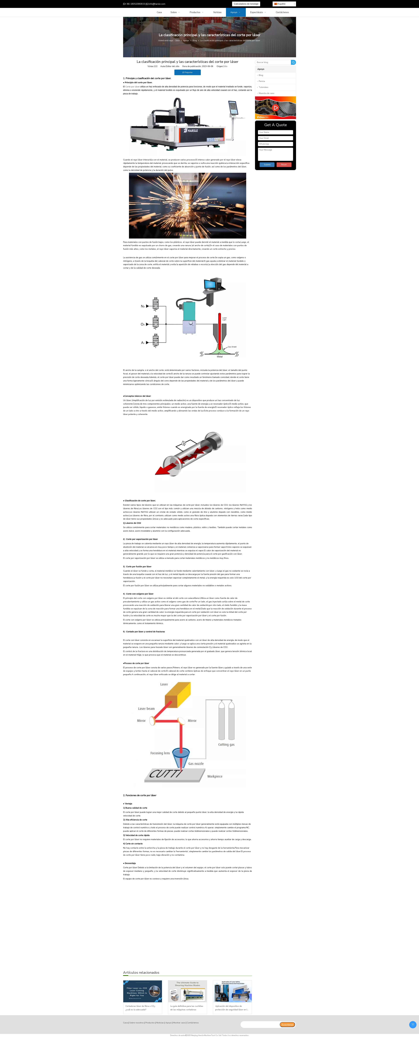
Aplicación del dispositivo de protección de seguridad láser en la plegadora (231, 1008)
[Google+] (188, 4)
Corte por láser (132, 86)
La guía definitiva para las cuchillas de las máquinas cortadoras (186, 1008)
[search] (260, 1024)
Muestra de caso (266, 93)
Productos (150, 1022)
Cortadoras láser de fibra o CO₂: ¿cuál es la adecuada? (140, 1008)
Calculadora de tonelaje (246, 4)
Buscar (293, 62)
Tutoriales (263, 87)
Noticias (160, 1022)
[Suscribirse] (287, 1024)
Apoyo (168, 1022)
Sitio (225, 66)
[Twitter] (193, 4)
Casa (125, 1022)
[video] (275, 107)
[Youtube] (197, 4)
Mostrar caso (179, 1022)
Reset (284, 164)
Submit (267, 164)
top (412, 1024)
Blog (261, 75)
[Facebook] (184, 4)
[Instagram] (202, 4)
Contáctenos (193, 1022)
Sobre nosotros (136, 1022)
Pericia (262, 81)
